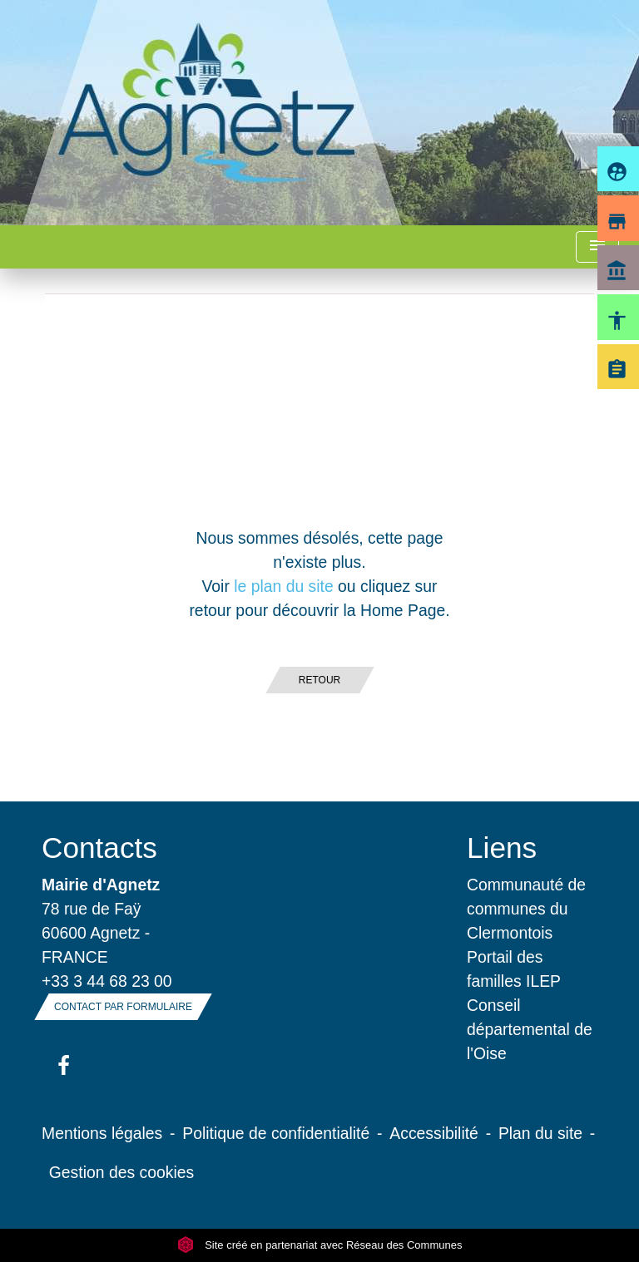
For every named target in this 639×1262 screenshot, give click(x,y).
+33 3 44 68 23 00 (107, 981)
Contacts (99, 847)
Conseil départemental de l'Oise (529, 1029)
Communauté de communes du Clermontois (526, 908)
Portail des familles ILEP (514, 969)
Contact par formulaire (123, 1007)
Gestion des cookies (121, 1172)
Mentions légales (102, 1133)
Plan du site (540, 1133)
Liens (502, 847)
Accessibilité (433, 1133)
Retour (319, 680)
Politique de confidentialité (275, 1133)
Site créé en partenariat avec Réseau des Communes (320, 1245)
